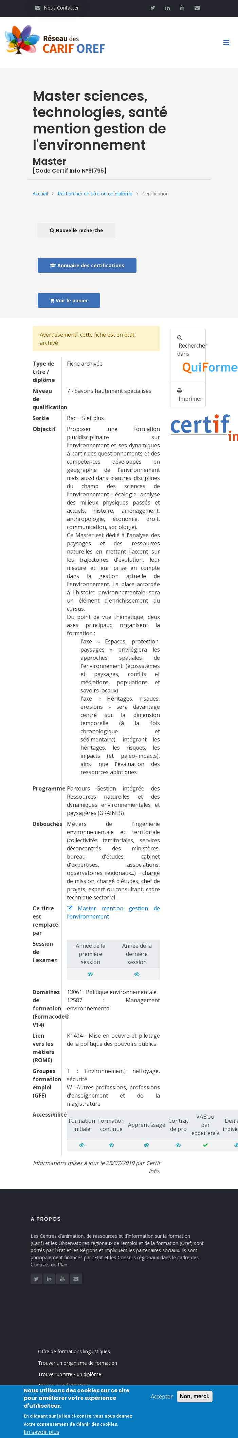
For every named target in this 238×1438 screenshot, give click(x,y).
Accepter (162, 1401)
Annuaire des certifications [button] (87, 265)
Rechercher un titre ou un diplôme (95, 193)
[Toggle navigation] (229, 42)
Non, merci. (194, 1401)
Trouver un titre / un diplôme (76, 1374)
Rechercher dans (191, 356)
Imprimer (189, 395)
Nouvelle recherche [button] (76, 230)
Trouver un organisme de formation (84, 1363)
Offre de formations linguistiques (81, 1351)
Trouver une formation (70, 1385)
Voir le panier (69, 300)
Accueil (40, 193)
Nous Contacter (57, 7)
